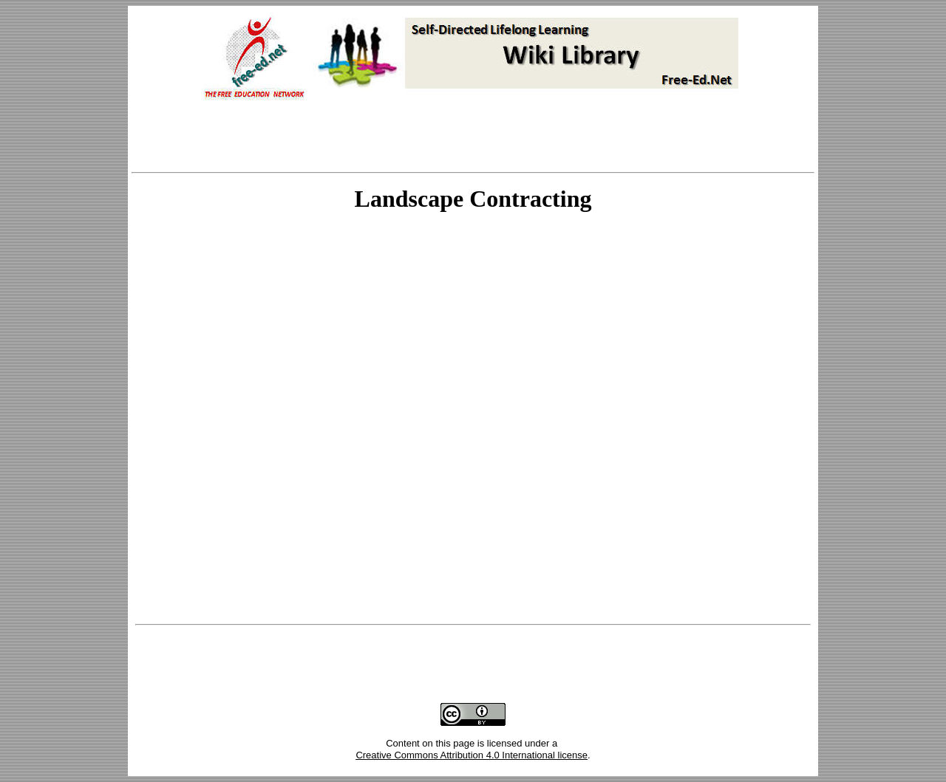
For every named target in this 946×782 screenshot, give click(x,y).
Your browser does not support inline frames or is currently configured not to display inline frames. (473, 420)
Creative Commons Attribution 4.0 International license (471, 755)
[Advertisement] (473, 138)
